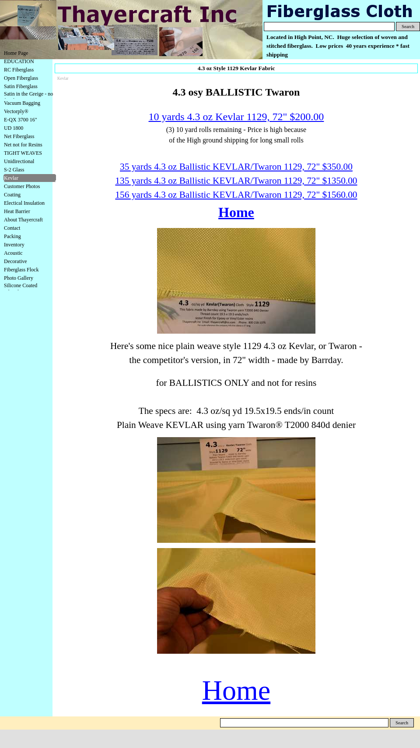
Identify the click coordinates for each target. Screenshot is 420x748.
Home (236, 212)
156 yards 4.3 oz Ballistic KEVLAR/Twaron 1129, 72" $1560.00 (236, 194)
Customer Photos (22, 186)
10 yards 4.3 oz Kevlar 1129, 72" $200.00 (236, 116)
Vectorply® (16, 111)
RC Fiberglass (19, 70)
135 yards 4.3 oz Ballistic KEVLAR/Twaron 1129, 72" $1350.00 (236, 180)
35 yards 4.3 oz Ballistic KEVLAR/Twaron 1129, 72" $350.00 (236, 166)
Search (408, 26)
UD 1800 (13, 128)
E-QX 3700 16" (20, 120)
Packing (12, 236)
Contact (12, 228)
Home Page (16, 53)
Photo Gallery (18, 278)
